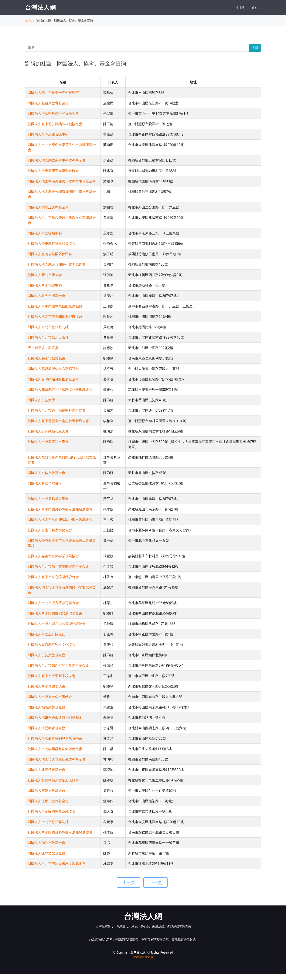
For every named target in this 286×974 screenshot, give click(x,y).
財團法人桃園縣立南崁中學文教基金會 (57, 160)
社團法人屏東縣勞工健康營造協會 (53, 170)
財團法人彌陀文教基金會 (46, 842)
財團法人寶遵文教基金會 (46, 790)
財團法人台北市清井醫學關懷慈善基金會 (58, 566)
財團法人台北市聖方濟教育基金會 (53, 602)
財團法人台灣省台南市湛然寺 (50, 696)
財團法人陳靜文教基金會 (46, 853)
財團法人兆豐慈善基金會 (46, 769)
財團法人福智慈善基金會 (46, 707)
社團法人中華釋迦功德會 (46, 686)
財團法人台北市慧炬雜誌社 (48, 821)
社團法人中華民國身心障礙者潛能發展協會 (60, 509)
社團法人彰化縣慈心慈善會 (48, 431)
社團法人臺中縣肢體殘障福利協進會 (55, 124)
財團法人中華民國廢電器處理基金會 (55, 613)
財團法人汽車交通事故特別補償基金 (55, 717)
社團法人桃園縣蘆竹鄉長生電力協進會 (57, 264)
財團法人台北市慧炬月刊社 (48, 327)
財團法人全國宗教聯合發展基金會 (53, 113)
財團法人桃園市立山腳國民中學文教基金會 (60, 519)
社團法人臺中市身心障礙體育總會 (53, 576)
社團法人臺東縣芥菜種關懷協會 (51, 243)
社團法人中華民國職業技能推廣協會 (55, 306)
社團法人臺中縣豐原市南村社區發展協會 (58, 420)
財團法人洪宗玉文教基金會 (48, 207)
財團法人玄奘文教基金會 (46, 472)
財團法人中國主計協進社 (46, 634)
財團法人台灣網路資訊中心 (48, 134)
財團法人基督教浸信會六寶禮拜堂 (53, 368)
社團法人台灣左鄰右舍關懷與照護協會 (57, 623)
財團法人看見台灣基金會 (46, 295)
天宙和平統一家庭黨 (43, 347)
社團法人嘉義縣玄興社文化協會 (51, 644)
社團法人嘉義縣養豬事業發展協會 (53, 556)
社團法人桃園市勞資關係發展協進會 (55, 316)
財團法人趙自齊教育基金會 (48, 103)
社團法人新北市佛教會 (45, 274)
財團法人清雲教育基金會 (46, 728)
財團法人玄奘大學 (41, 400)
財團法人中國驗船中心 (45, 233)
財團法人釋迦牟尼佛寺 (45, 483)
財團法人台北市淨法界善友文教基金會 (57, 863)
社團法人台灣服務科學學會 (48, 498)
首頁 (255, 7)
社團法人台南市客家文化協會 (50, 530)
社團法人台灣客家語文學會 (48, 441)
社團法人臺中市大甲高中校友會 (51, 675)
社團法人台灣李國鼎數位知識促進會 (55, 748)
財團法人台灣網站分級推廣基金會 (53, 379)
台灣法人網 (40, 7)
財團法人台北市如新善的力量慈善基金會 (58, 665)
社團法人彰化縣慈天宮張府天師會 (53, 780)
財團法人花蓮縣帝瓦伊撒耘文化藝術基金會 (60, 389)
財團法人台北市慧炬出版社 (48, 337)
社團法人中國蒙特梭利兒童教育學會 (55, 738)
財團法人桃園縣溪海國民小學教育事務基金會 (62, 181)
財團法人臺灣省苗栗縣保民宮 (50, 254)
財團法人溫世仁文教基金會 (48, 801)
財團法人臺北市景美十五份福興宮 (53, 92)
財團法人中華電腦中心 (45, 285)
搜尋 (254, 47)
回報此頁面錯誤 (143, 957)
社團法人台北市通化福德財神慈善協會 (57, 410)
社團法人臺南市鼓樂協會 (46, 358)
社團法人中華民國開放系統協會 (51, 811)
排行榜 (239, 7)
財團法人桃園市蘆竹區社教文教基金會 (57, 759)
